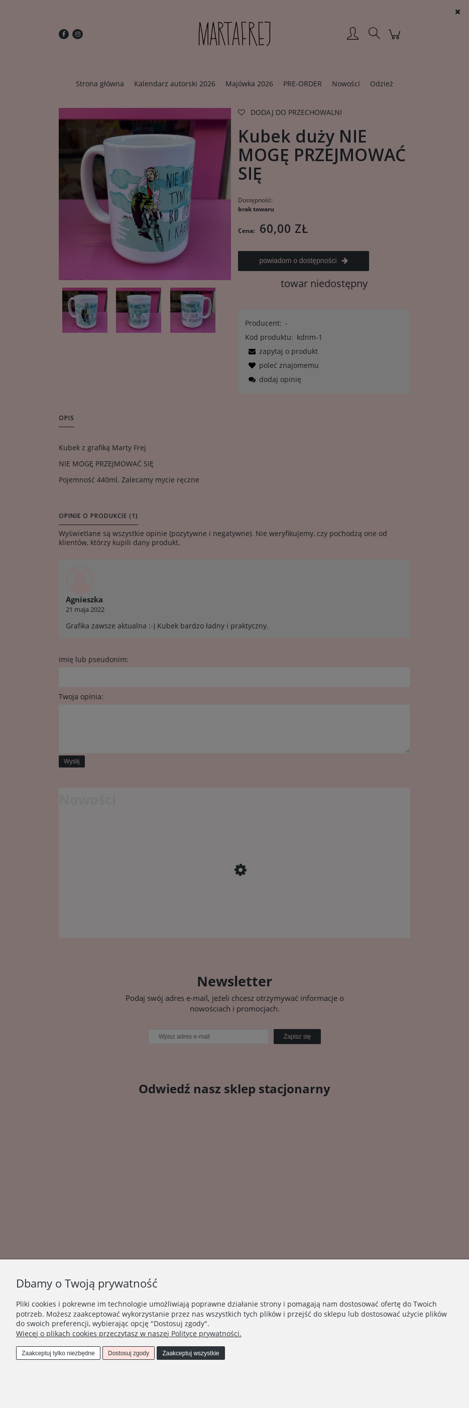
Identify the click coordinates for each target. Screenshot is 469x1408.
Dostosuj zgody (128, 1353)
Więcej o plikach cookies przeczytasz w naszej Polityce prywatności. (129, 1333)
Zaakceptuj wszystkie (190, 1353)
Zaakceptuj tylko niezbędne (58, 1353)
